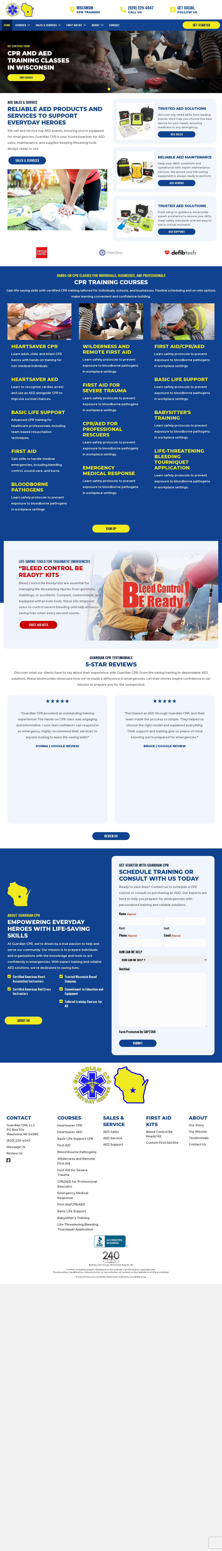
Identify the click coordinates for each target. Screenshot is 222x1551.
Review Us (15, 1153)
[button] (109, 89)
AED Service (112, 1138)
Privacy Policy (83, 1277)
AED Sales (111, 1132)
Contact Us (197, 1144)
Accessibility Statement (104, 1277)
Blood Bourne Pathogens (76, 1152)
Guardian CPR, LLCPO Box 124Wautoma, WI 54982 (22, 1130)
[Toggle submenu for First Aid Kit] (84, 25)
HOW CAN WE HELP (130, 952)
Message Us (16, 1147)
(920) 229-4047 (18, 1140)
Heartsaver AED (69, 1132)
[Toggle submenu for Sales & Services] (59, 25)
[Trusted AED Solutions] (135, 120)
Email (172, 935)
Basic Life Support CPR (75, 1139)
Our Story (196, 1125)
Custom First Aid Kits (162, 1142)
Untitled (124, 969)
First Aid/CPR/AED (71, 1204)
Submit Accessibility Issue (132, 1277)
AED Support (113, 1144)
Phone (127, 935)
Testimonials (199, 1138)
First (122, 928)
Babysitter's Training (73, 1218)
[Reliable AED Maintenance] (135, 169)
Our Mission (198, 1131)
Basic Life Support (71, 1211)
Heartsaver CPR (69, 1125)
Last (166, 928)
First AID (64, 1145)
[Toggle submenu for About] (102, 25)
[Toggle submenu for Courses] (28, 25)
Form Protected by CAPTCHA (137, 1032)
